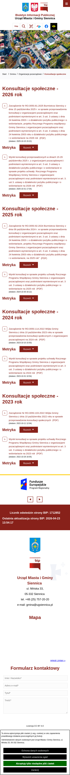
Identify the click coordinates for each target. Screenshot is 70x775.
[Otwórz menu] (66, 3)
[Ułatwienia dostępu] (53, 26)
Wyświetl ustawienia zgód (35, 757)
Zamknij (35, 770)
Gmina (13, 74)
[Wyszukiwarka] (23, 26)
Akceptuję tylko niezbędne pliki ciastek (35, 763)
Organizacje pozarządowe (30, 74)
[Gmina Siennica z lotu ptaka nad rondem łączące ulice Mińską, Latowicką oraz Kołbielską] (35, 49)
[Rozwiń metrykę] (28, 148)
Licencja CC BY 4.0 (35, 726)
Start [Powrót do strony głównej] (4, 74)
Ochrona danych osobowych (35, 750)
